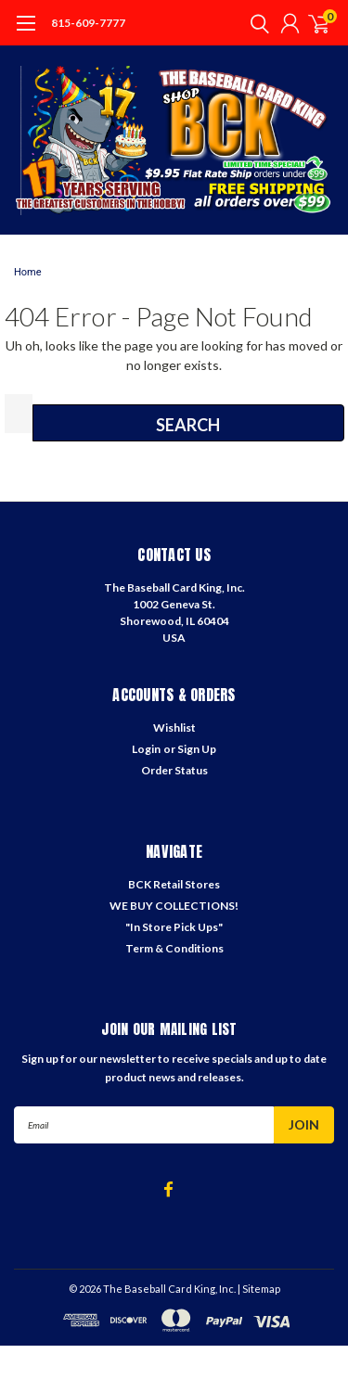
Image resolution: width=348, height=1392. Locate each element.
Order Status (174, 770)
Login (146, 749)
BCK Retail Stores (174, 884)
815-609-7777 (88, 23)
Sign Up (196, 749)
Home (28, 272)
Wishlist (174, 727)
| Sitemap (259, 1289)
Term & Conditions (174, 948)
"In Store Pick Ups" (174, 927)
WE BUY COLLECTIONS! (174, 906)
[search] (255, 23)
